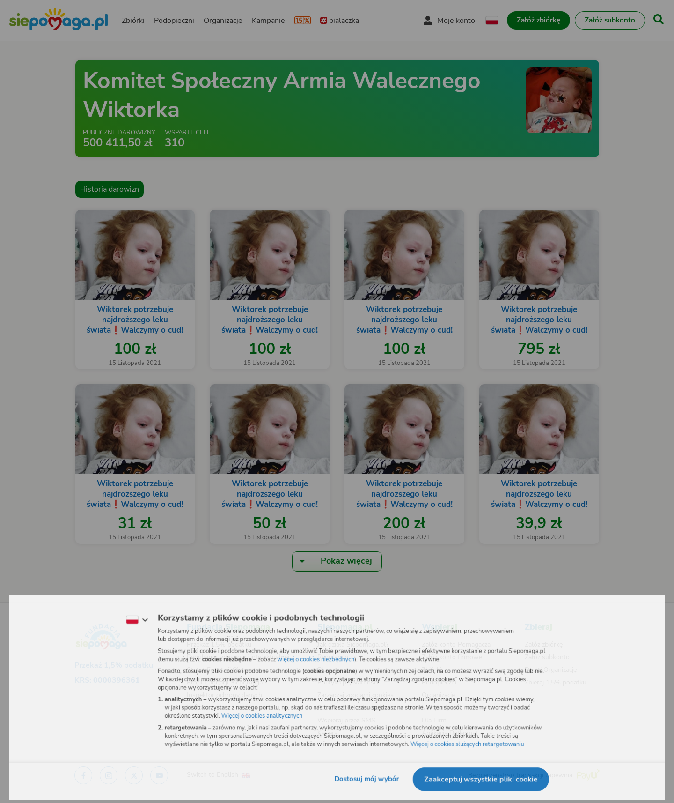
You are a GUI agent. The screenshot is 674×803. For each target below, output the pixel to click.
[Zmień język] (131, 618)
